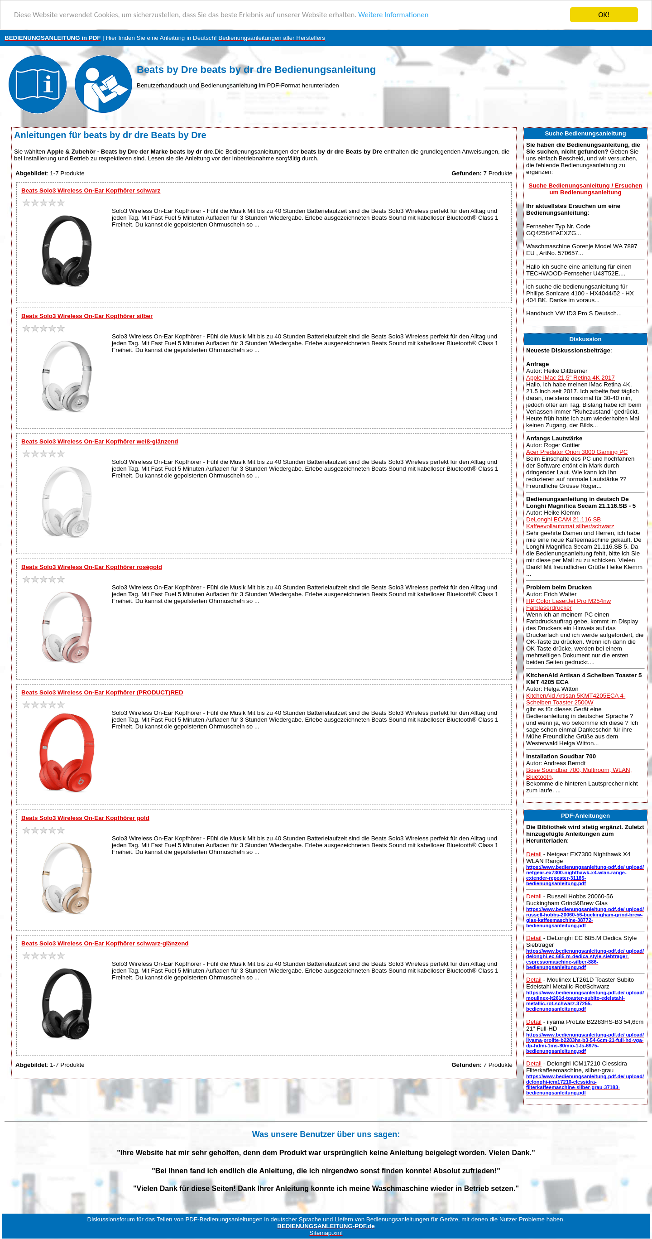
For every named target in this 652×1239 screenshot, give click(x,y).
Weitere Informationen (400, 15)
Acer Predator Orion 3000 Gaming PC (577, 451)
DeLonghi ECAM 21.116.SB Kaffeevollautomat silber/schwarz (570, 523)
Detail (534, 854)
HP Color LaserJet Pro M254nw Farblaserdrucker (568, 604)
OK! (604, 14)
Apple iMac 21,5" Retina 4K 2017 (570, 377)
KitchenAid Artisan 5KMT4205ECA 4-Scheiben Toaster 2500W (575, 699)
